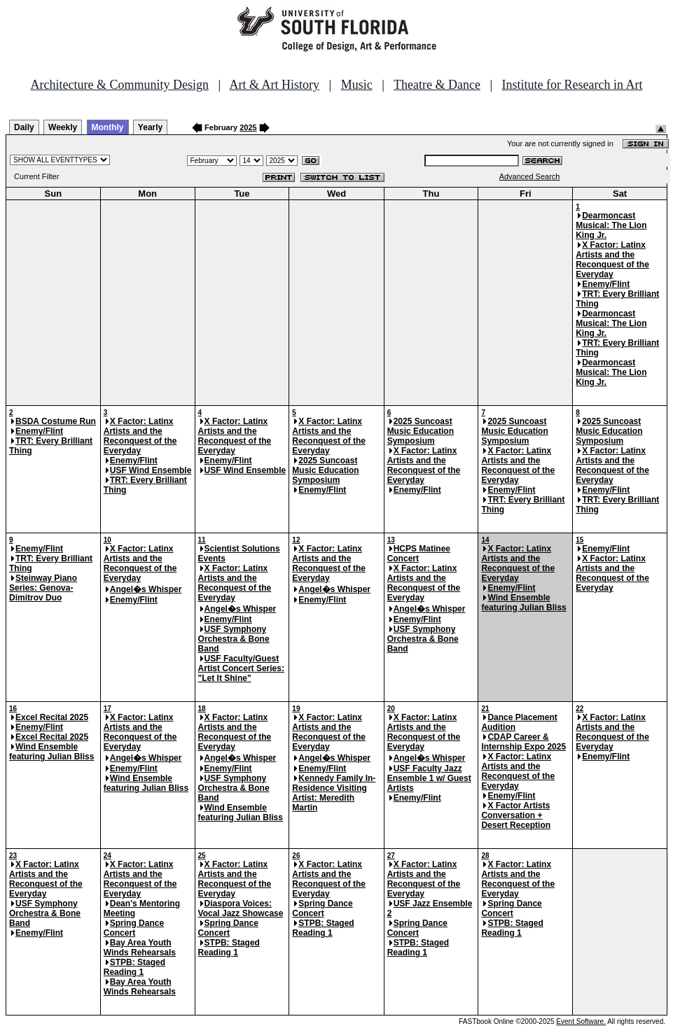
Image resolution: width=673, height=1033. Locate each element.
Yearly (150, 127)
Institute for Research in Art (572, 85)
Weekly (62, 127)
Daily (24, 127)
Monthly (108, 127)
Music (357, 85)
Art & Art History (275, 85)
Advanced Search (529, 176)
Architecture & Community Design (120, 85)
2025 (248, 127)
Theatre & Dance (437, 85)
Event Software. (581, 1021)
